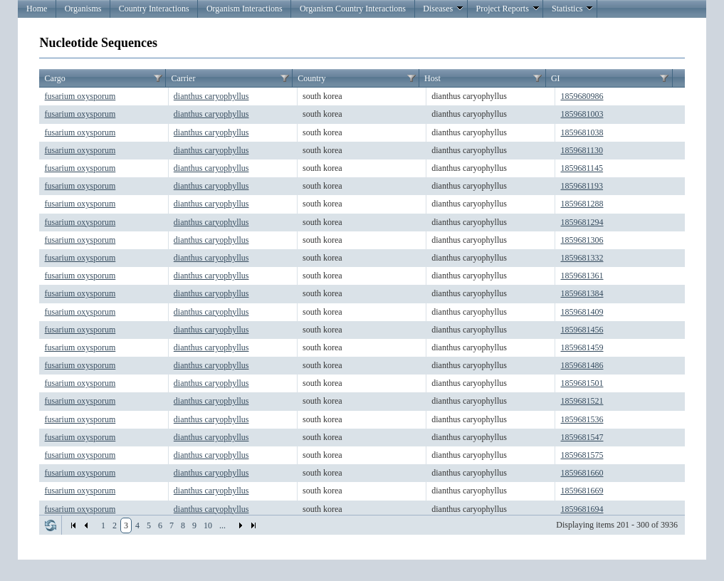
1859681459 (581, 347)
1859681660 (581, 473)
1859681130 (581, 150)
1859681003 (581, 114)
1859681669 (581, 491)
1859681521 (581, 401)
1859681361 (581, 276)
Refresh (50, 525)
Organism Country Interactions (353, 9)
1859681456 (581, 330)
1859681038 (581, 132)
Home (36, 9)
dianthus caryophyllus (211, 96)
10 (208, 525)
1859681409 (581, 312)
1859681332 (581, 258)
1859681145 (581, 168)
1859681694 (581, 509)
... (222, 525)
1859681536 (581, 419)
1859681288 (581, 204)
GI (555, 78)
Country (311, 78)
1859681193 (581, 186)
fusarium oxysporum (80, 96)
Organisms (83, 9)
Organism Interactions (244, 9)
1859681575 (581, 455)
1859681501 (581, 383)
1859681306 (581, 240)
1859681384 (581, 293)
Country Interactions (154, 9)
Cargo (55, 78)
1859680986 (581, 96)
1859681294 (581, 222)
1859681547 (581, 437)
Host (432, 78)
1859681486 (581, 365)
